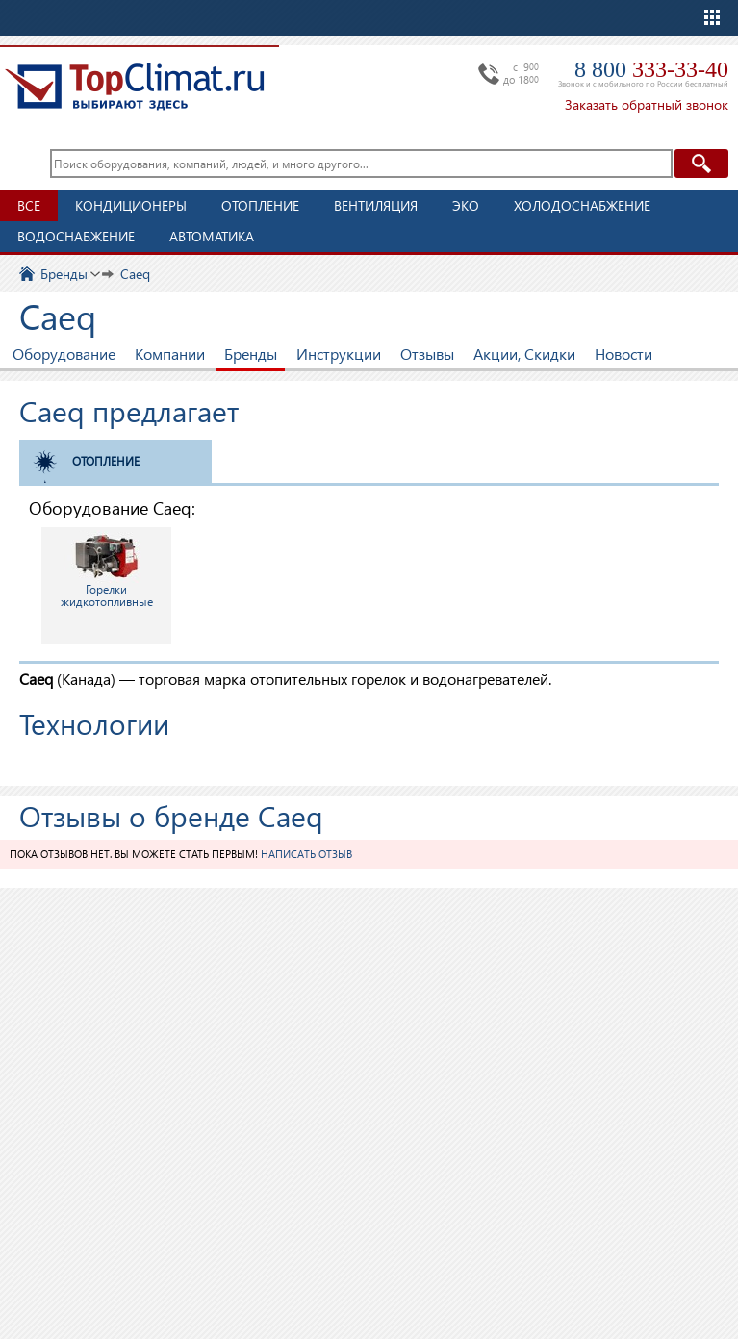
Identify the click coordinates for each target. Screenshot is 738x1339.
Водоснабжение (76, 236)
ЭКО (465, 205)
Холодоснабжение (582, 205)
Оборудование (64, 353)
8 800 (651, 69)
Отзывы (427, 353)
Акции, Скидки (524, 353)
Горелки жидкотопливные (107, 569)
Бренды (250, 353)
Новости (623, 353)
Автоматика (211, 236)
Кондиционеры (131, 205)
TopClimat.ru (135, 86)
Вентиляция (376, 205)
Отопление (260, 205)
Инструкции (338, 353)
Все (28, 205)
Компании (170, 353)
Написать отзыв (306, 853)
